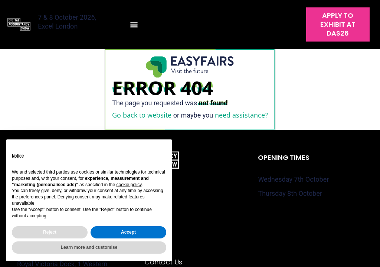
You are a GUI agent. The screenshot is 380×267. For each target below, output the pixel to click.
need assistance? (241, 115)
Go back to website (141, 115)
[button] (134, 25)
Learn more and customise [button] (89, 247)
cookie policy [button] (128, 184)
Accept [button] (128, 232)
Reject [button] (49, 232)
